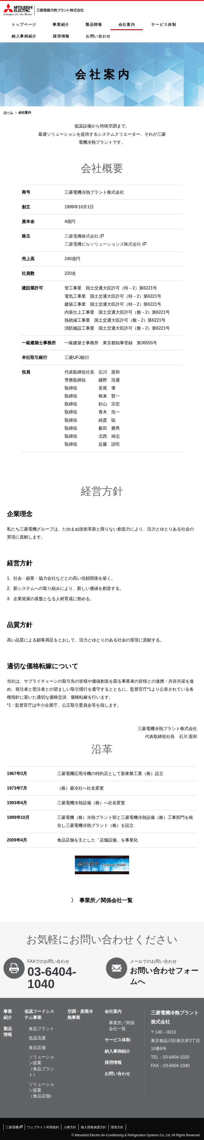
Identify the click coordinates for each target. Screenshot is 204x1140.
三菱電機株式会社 (84, 236)
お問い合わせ (98, 36)
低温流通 (37, 1038)
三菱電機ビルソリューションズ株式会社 (105, 244)
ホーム (8, 112)
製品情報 (94, 24)
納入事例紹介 (24, 36)
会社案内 (126, 24)
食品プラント (41, 1028)
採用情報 (61, 36)
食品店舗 (37, 1047)
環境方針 (117, 1127)
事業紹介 (61, 24)
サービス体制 (163, 24)
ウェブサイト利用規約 (43, 1127)
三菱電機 (14, 1127)
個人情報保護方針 (93, 1127)
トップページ (23, 24)
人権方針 (69, 1127)
